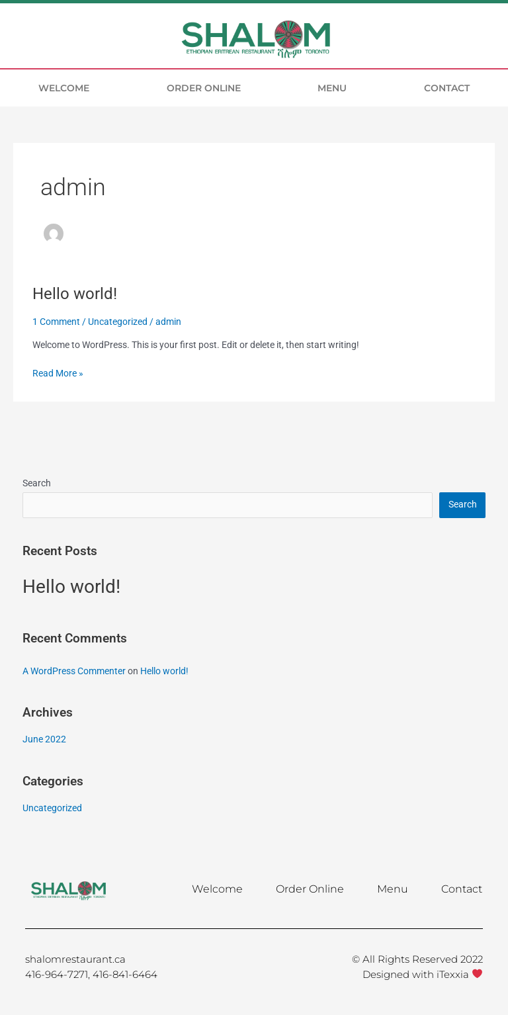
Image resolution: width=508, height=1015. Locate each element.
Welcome (63, 88)
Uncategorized (118, 321)
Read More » (57, 372)
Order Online (204, 88)
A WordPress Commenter (74, 671)
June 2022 (44, 739)
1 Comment (56, 321)
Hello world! (74, 294)
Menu (332, 88)
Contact (447, 88)
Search (36, 483)
